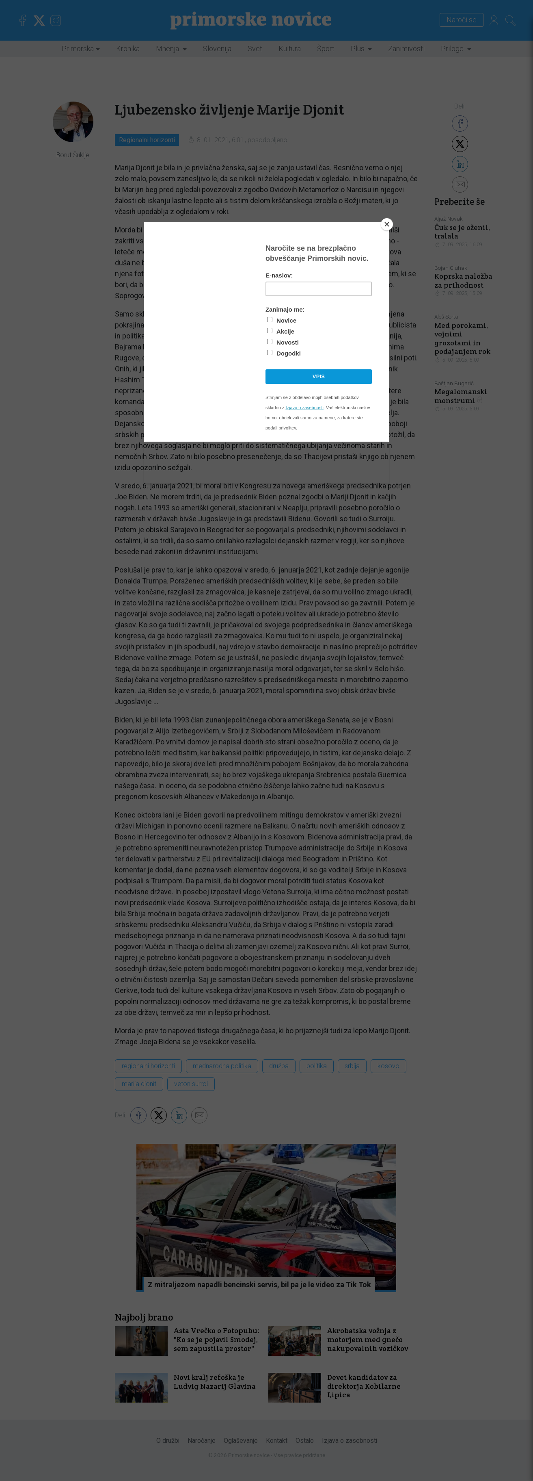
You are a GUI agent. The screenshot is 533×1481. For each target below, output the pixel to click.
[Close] (387, 224)
